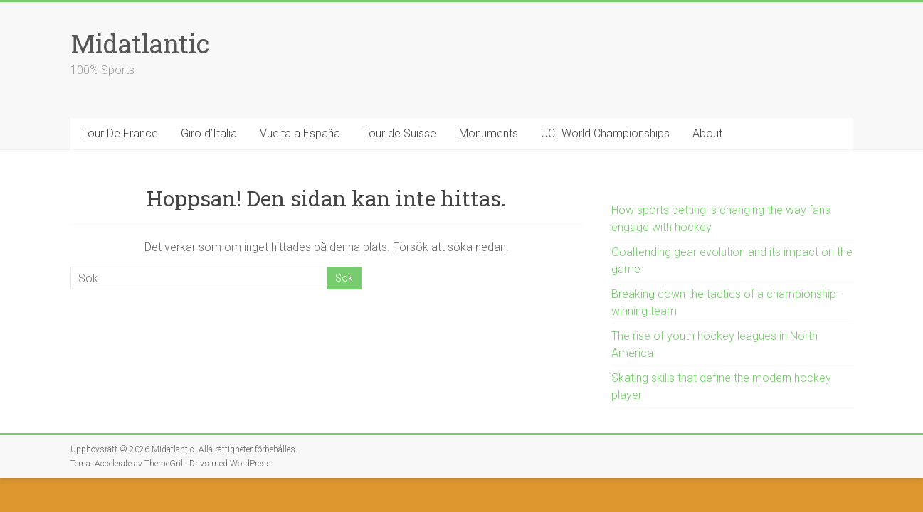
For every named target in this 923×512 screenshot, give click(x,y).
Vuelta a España (300, 133)
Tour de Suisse (399, 133)
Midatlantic (139, 43)
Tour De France (120, 133)
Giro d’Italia (209, 133)
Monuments (488, 133)
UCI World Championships (605, 133)
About (707, 133)
